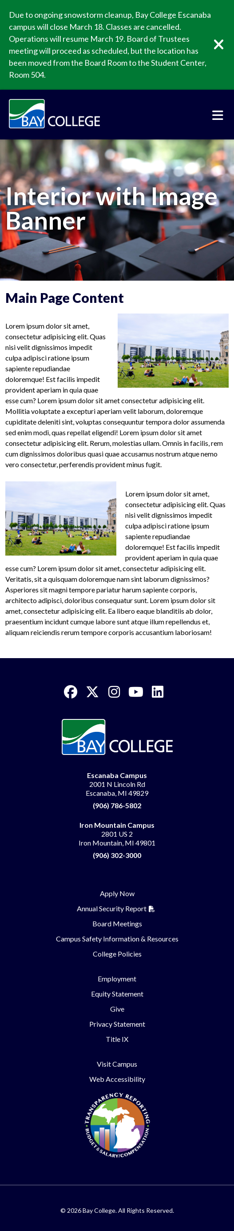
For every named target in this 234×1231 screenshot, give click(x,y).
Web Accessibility (117, 1079)
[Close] (225, 45)
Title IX (117, 1039)
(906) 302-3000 (117, 855)
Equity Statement (117, 993)
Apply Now (117, 893)
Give (117, 1009)
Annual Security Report (112, 908)
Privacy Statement (117, 1024)
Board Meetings (117, 923)
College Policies (117, 953)
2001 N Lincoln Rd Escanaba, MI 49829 (117, 784)
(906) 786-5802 (117, 805)
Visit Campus (117, 1064)
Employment (117, 978)
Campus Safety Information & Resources (117, 938)
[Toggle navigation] (218, 115)
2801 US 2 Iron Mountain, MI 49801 (117, 834)
